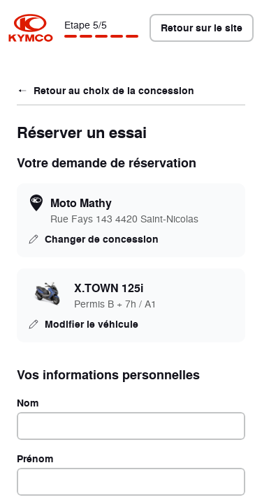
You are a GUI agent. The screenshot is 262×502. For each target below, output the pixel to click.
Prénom (35, 458)
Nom (27, 402)
